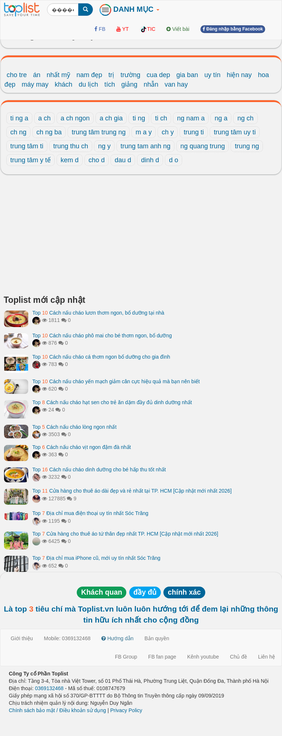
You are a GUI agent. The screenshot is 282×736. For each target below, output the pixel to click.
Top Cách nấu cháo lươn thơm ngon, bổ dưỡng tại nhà (98, 313)
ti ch (161, 118)
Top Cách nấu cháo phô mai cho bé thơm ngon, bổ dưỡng (102, 335)
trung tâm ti (26, 146)
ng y (104, 146)
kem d (70, 160)
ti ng (139, 118)
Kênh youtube (203, 657)
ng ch (245, 118)
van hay (176, 84)
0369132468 (49, 688)
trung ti (194, 132)
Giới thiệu (22, 638)
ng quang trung (202, 146)
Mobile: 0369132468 (67, 638)
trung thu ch (70, 146)
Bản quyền (157, 638)
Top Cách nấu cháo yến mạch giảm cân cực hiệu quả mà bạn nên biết (116, 381)
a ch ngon (75, 118)
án (36, 75)
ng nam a (191, 118)
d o (173, 160)
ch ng (18, 132)
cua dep (158, 75)
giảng (129, 84)
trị (111, 75)
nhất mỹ (58, 75)
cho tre (17, 75)
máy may (35, 84)
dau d (123, 160)
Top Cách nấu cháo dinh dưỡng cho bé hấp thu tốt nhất (99, 469)
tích (109, 84)
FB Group (126, 657)
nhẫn (151, 84)
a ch (44, 118)
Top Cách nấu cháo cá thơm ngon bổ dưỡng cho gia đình (101, 357)
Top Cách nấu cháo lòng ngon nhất (74, 427)
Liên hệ (266, 657)
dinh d (150, 160)
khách (63, 84)
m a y (143, 132)
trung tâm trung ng (99, 132)
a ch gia (111, 118)
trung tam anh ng (145, 146)
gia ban (187, 75)
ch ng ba (49, 132)
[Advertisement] (141, 236)
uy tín (212, 75)
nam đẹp (89, 75)
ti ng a (19, 118)
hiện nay (239, 75)
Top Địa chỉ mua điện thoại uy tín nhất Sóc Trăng (90, 513)
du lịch (88, 84)
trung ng (247, 146)
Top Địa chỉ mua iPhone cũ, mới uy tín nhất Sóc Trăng (96, 558)
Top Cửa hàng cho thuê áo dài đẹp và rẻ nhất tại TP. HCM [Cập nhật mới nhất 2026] (132, 491)
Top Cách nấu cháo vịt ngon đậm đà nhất (81, 447)
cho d (96, 160)
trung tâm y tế (30, 160)
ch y (168, 132)
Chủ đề (238, 657)
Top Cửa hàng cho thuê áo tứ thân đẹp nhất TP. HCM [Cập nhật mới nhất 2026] (125, 534)
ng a (220, 118)
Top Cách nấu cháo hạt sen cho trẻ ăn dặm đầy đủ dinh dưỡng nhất (112, 402)
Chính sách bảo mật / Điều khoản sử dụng (57, 710)
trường (130, 75)
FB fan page (162, 657)
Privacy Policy (126, 710)
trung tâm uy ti (235, 132)
